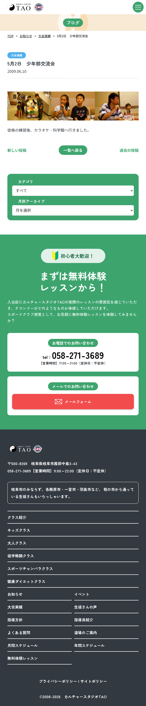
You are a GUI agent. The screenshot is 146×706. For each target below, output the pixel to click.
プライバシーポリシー (58, 681)
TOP (10, 36)
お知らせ (26, 36)
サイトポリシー (93, 681)
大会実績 (44, 36)
